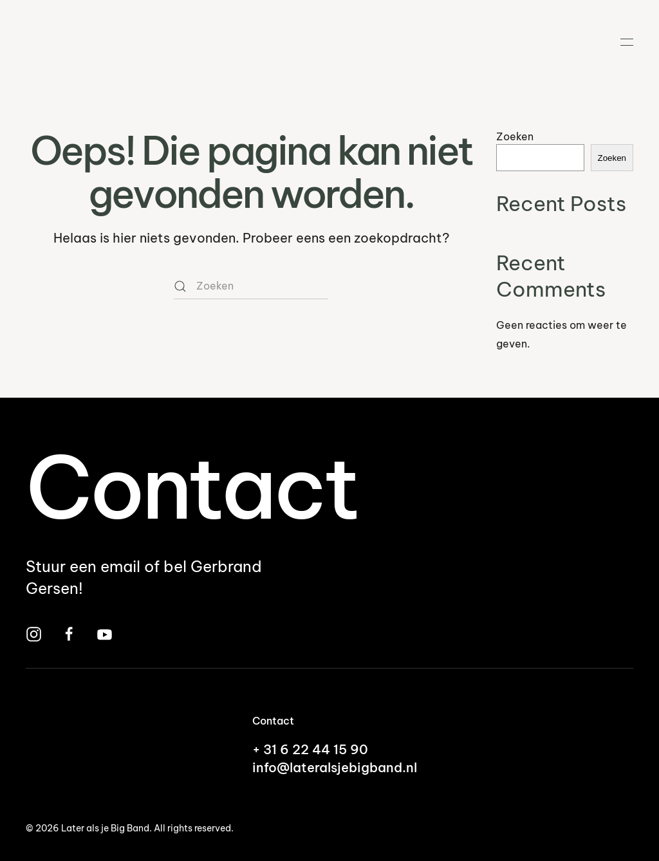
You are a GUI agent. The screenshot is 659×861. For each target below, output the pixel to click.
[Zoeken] (251, 286)
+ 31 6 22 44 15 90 (310, 749)
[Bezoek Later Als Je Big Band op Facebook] (69, 632)
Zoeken (515, 136)
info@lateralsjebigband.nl (334, 767)
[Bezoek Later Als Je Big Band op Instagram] (34, 632)
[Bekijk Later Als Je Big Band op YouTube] (105, 632)
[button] (626, 42)
